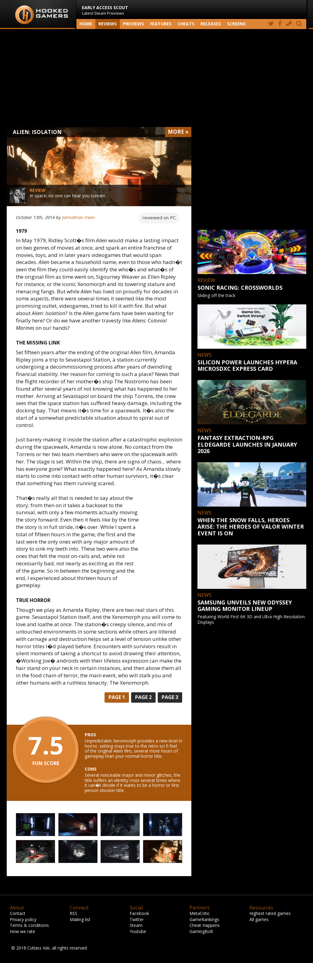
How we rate (22, 931)
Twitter (137, 919)
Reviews (107, 24)
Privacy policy (23, 919)
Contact (17, 913)
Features (160, 24)
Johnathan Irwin (78, 217)
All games (259, 919)
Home (85, 24)
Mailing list (80, 919)
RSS (73, 913)
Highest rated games (270, 913)
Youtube (138, 931)
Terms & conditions (29, 925)
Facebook (139, 913)
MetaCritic (200, 913)
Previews (133, 24)
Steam (136, 925)
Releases (211, 24)
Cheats (186, 24)
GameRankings (204, 919)
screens (236, 24)
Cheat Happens (205, 925)
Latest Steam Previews (105, 10)
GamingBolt (201, 931)
